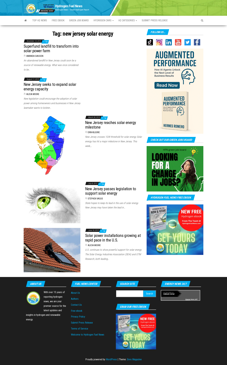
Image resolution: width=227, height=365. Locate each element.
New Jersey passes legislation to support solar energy (110, 191)
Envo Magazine (134, 359)
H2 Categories (127, 20)
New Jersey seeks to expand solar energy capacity (50, 86)
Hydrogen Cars (103, 20)
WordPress (111, 359)
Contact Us (76, 304)
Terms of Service (79, 328)
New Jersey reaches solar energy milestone (110, 125)
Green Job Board (79, 20)
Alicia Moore (32, 94)
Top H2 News (39, 20)
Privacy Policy (78, 316)
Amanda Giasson (34, 56)
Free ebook (58, 20)
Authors (75, 298)
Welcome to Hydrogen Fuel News (87, 334)
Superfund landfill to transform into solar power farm (51, 48)
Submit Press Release (155, 20)
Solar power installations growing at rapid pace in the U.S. (113, 237)
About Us (75, 292)
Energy (188, 299)
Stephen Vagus (95, 198)
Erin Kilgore (94, 132)
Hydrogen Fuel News (68, 6)
